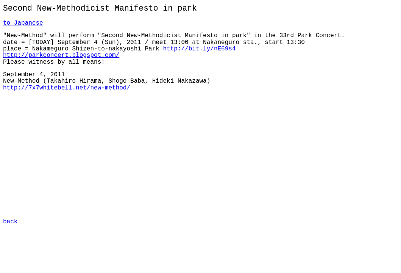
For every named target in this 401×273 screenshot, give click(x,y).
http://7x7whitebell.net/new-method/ (66, 88)
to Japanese (23, 23)
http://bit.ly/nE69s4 (199, 49)
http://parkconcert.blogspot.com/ (61, 55)
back (10, 221)
